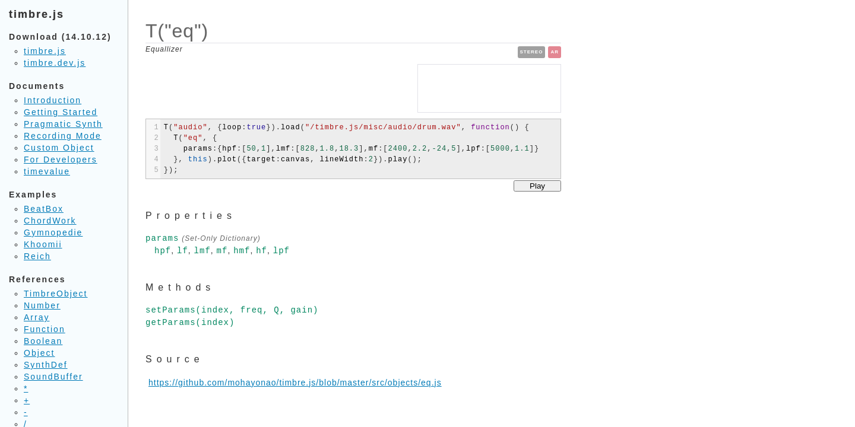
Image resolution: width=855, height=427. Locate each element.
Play (537, 185)
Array (36, 317)
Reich (37, 256)
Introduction (52, 100)
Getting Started (60, 112)
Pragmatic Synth (63, 124)
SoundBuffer (53, 376)
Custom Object (59, 147)
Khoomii (43, 244)
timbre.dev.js (55, 63)
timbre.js (45, 51)
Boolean (43, 341)
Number (42, 305)
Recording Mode (63, 136)
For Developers (60, 159)
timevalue (47, 171)
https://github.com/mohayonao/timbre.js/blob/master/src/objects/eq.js (295, 382)
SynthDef (46, 364)
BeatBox (44, 209)
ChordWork (50, 220)
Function (44, 329)
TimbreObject (56, 293)
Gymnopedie (53, 232)
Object (39, 353)
